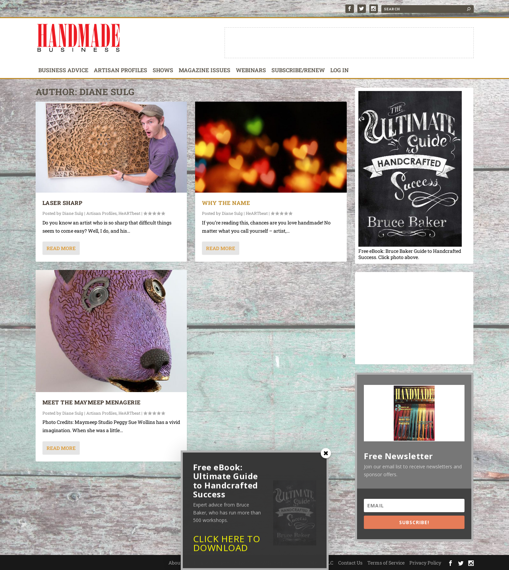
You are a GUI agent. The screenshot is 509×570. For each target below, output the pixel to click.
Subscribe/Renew (298, 70)
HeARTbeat (129, 213)
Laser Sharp (62, 202)
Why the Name (226, 202)
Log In (339, 70)
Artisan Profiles (120, 70)
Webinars (251, 70)
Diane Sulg (72, 213)
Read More (61, 248)
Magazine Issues (204, 70)
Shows (163, 70)
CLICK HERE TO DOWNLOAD (226, 545)
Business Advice (63, 70)
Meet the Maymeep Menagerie (91, 402)
